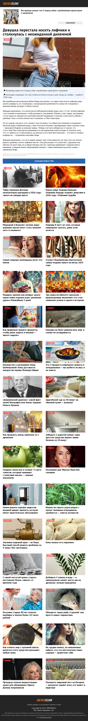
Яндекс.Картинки (21, 155)
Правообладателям (45, 717)
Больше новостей (44, 161)
